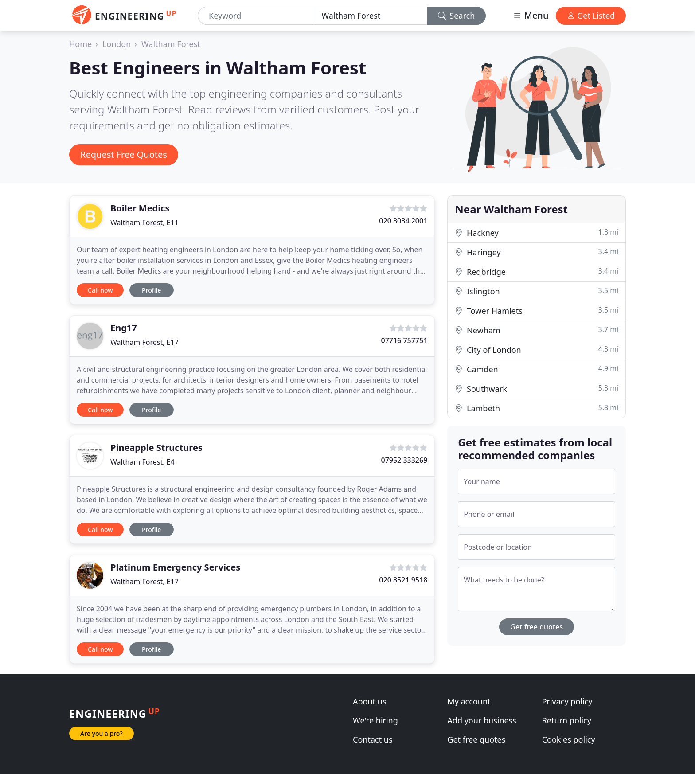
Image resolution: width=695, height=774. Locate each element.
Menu (530, 15)
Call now (100, 290)
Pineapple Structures (156, 447)
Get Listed (591, 15)
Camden (536, 369)
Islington (536, 291)
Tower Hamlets (536, 310)
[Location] (370, 16)
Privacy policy (567, 701)
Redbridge (536, 271)
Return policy (566, 720)
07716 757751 (404, 340)
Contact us (373, 739)
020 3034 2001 (403, 221)
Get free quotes (536, 627)
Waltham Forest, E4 (142, 462)
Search (456, 15)
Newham (536, 330)
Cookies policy (568, 739)
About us (370, 701)
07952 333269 (404, 460)
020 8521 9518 (403, 580)
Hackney (536, 232)
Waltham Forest (170, 44)
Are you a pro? (101, 733)
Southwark (536, 388)
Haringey (536, 252)
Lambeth (536, 408)
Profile (151, 290)
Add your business (481, 720)
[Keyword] (256, 16)
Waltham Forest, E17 (144, 342)
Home (80, 44)
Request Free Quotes (123, 154)
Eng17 (123, 328)
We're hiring (375, 720)
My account (468, 701)
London (116, 44)
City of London (536, 349)
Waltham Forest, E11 (144, 222)
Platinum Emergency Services (175, 567)
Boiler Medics (140, 208)
